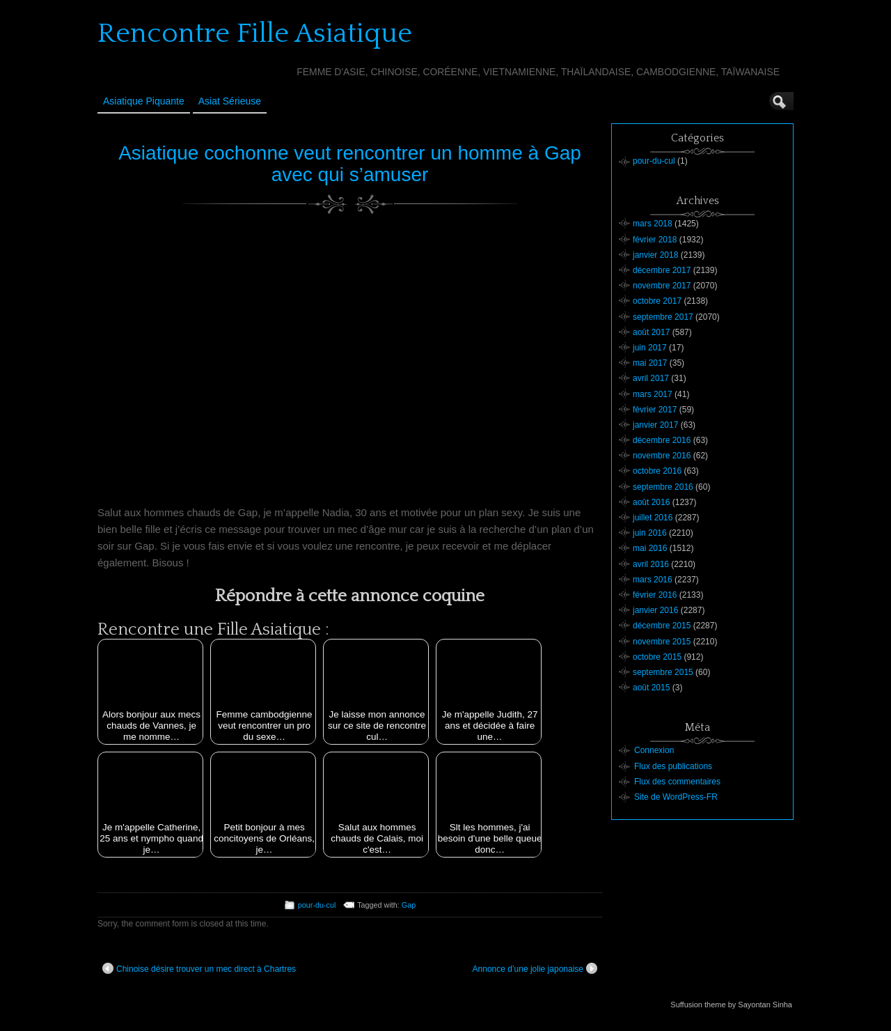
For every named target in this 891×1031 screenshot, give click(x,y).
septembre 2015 (663, 672)
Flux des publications (673, 766)
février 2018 (655, 240)
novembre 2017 (662, 285)
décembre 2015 (662, 625)
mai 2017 (650, 363)
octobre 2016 (657, 471)
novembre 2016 (662, 455)
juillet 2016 (652, 517)
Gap (409, 905)
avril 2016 (651, 564)
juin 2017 (650, 347)
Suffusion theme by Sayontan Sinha (731, 1004)
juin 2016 (650, 533)
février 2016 (655, 595)
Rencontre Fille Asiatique (254, 33)
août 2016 (651, 502)
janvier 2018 (655, 255)
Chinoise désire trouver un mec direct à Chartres (199, 968)
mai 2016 (650, 548)
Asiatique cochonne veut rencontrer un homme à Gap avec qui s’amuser (349, 163)
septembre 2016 (663, 487)
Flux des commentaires (677, 781)
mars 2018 (652, 223)
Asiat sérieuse (229, 101)
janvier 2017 (655, 425)
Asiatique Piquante (143, 101)
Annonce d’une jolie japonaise (535, 968)
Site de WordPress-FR (676, 797)
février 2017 (655, 409)
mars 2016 (652, 579)
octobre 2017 (657, 301)
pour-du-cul (317, 905)
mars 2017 (652, 394)
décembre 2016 (662, 440)
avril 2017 (651, 378)
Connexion (654, 750)
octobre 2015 (657, 657)
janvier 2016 (655, 610)
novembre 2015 (662, 641)
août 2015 (651, 687)
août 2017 (651, 332)
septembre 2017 (663, 317)
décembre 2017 (662, 270)
